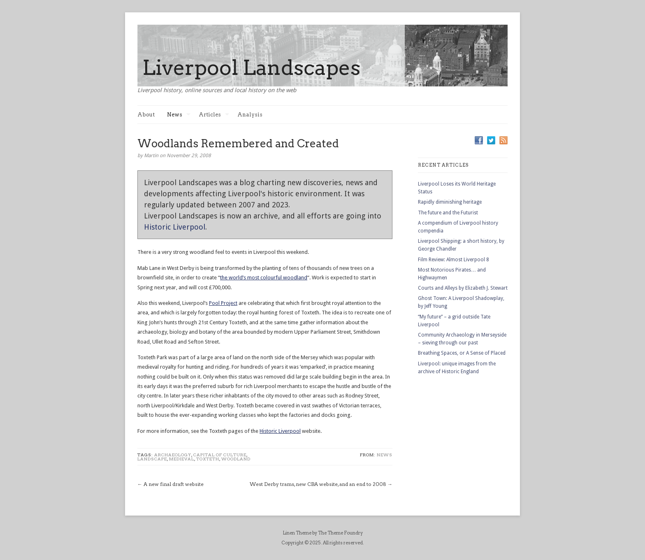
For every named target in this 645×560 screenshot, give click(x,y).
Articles (214, 115)
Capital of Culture (219, 454)
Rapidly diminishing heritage (450, 202)
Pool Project (223, 303)
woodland (236, 458)
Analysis (249, 115)
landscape (152, 458)
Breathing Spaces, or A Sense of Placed (462, 353)
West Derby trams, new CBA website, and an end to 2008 (318, 484)
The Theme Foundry (340, 533)
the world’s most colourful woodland (263, 277)
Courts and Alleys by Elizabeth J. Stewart (463, 288)
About (146, 115)
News (178, 115)
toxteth (207, 458)
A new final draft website (174, 484)
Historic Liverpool (174, 227)
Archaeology (172, 454)
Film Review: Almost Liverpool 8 (453, 260)
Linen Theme (297, 533)
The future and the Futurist (448, 213)
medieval (181, 458)
